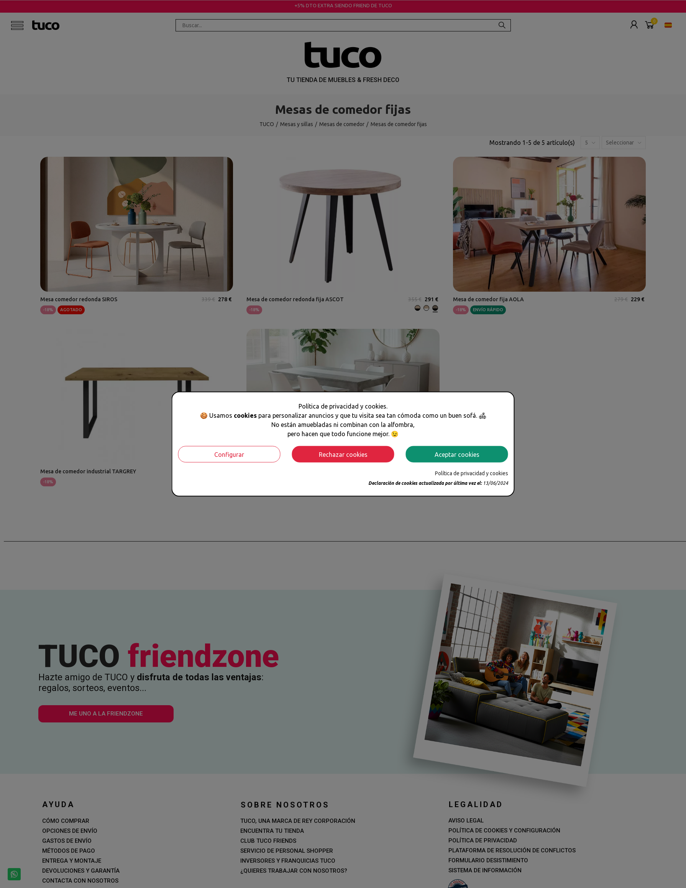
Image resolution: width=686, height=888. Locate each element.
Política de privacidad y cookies (471, 473)
